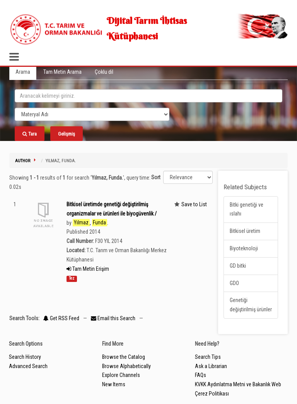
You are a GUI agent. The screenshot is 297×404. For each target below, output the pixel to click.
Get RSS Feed (61, 318)
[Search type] (92, 114)
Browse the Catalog (123, 357)
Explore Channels (121, 375)
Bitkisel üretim (245, 231)
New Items (113, 384)
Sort (155, 177)
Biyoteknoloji (244, 248)
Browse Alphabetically (126, 366)
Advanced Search (28, 366)
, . (90, 222)
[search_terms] (148, 95)
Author (22, 160)
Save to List (194, 204)
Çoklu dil (104, 72)
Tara (29, 134)
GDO (234, 283)
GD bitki (238, 266)
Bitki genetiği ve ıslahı (246, 209)
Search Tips (208, 357)
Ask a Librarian (211, 366)
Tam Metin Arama (62, 72)
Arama (22, 72)
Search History (25, 357)
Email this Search (114, 318)
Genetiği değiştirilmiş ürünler (251, 304)
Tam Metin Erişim (88, 269)
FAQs (200, 375)
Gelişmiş (66, 134)
